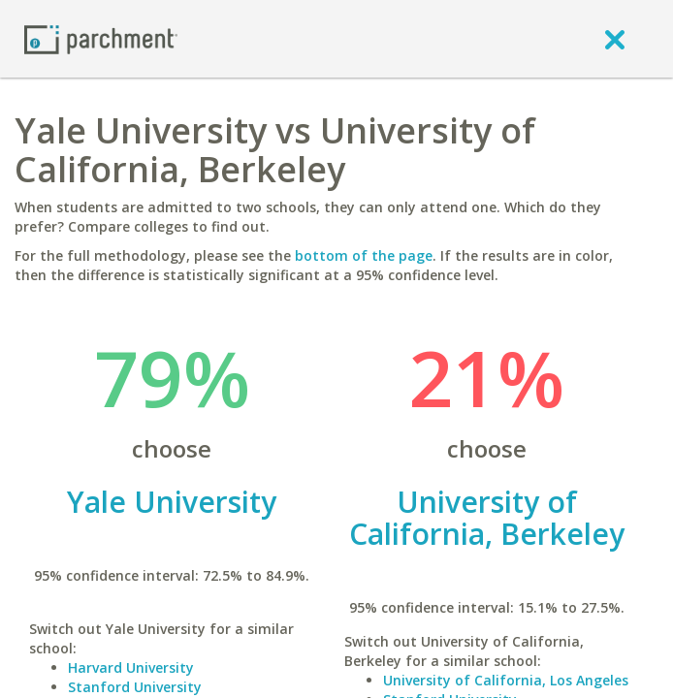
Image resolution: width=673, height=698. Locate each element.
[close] (614, 38)
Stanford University (135, 687)
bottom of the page (364, 255)
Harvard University (131, 667)
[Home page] (100, 38)
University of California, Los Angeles (505, 680)
